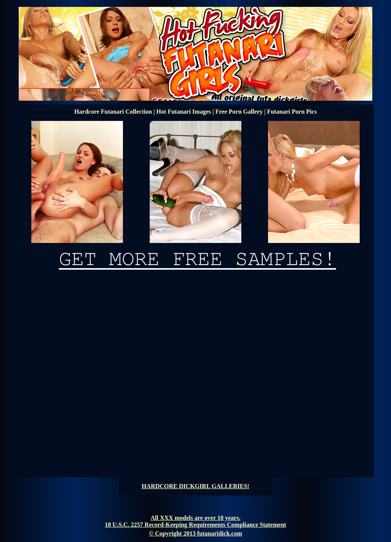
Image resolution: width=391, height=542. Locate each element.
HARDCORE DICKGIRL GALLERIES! (195, 486)
